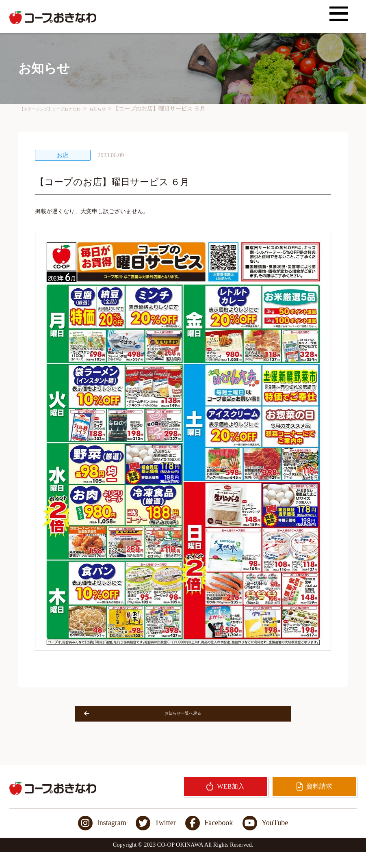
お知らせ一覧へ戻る (158, 716)
